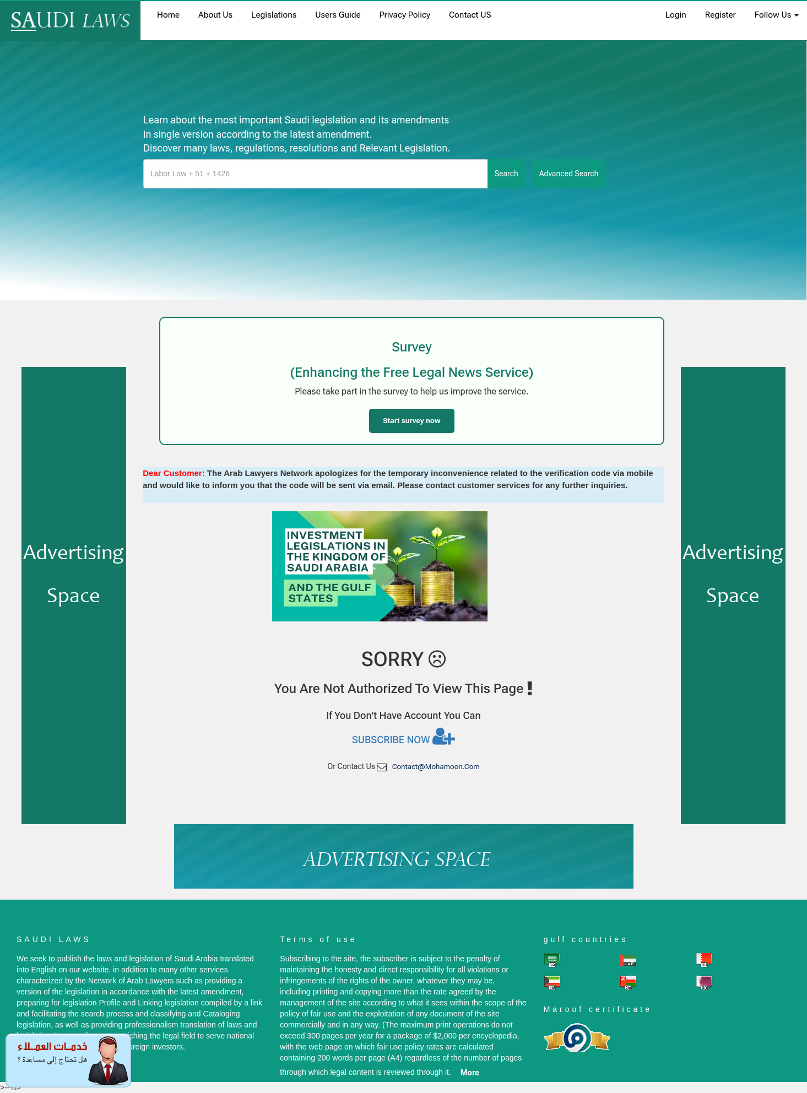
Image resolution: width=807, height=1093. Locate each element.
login (675, 15)
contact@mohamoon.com (436, 766)
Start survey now (411, 420)
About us (215, 15)
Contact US (470, 15)
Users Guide (337, 15)
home (168, 15)
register (720, 15)
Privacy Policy (405, 15)
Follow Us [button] (777, 15)
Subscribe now (403, 736)
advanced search (569, 173)
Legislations (273, 15)
